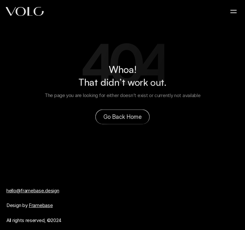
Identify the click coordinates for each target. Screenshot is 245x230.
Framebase (41, 205)
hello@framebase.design (32, 191)
